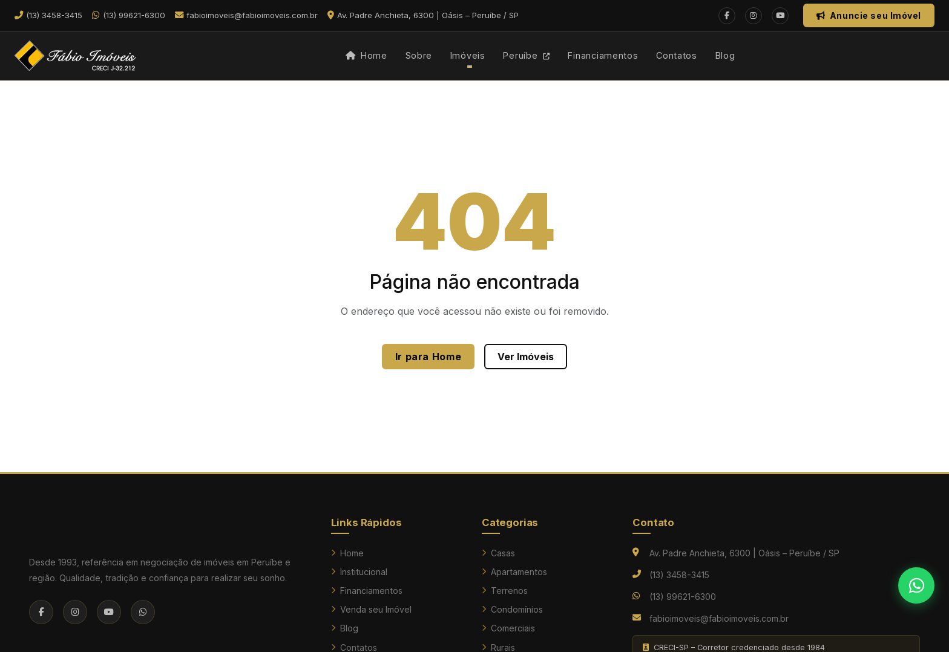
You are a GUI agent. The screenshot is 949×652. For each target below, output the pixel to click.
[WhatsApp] (143, 612)
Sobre (419, 55)
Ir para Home (428, 357)
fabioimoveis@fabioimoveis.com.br (719, 618)
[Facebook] (726, 15)
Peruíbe (526, 55)
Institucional (359, 572)
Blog (725, 55)
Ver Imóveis (525, 357)
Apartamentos (514, 572)
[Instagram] (753, 15)
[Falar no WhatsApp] (916, 585)
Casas (498, 553)
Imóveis (467, 55)
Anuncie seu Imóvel (868, 15)
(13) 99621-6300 (682, 596)
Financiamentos (603, 55)
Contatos (676, 55)
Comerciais (508, 628)
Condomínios (512, 609)
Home (366, 55)
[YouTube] (780, 15)
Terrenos (505, 590)
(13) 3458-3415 (679, 575)
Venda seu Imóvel (371, 609)
